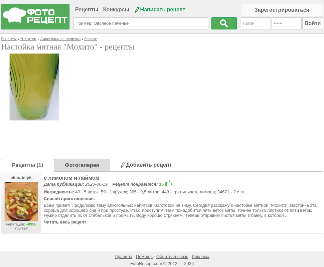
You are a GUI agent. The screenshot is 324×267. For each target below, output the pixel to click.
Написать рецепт (162, 9)
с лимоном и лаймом (71, 178)
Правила (123, 256)
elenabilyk (21, 177)
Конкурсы (116, 9)
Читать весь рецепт (65, 222)
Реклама (200, 256)
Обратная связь (172, 256)
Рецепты (86, 9)
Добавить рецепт (146, 165)
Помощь (144, 256)
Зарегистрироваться (282, 10)
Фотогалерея (82, 165)
